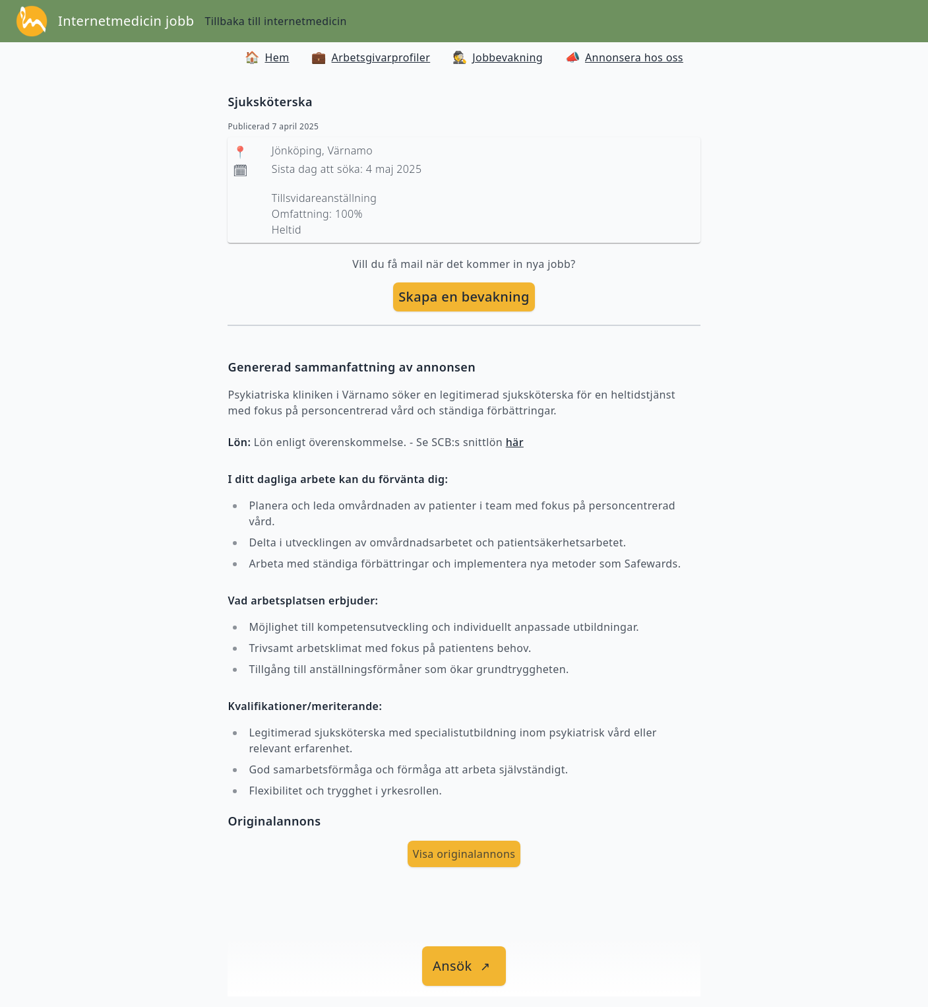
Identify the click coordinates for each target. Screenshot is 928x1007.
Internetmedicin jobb (126, 21)
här (515, 442)
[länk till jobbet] (464, 966)
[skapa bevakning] (464, 296)
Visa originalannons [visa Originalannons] (464, 854)
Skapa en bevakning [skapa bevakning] (464, 297)
